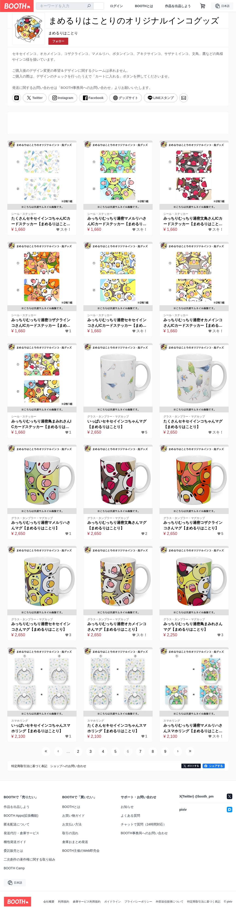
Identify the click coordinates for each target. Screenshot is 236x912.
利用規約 (63, 901)
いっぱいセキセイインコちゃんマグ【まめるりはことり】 (116, 424)
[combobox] (65, 6)
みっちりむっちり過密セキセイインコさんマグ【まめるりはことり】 (40, 626)
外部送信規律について (169, 901)
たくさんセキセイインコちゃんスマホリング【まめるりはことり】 (116, 728)
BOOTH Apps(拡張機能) (21, 815)
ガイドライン (112, 901)
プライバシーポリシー (138, 901)
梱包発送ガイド (15, 842)
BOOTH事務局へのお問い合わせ (144, 833)
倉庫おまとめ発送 (75, 842)
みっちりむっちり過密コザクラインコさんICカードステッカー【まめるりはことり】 (40, 323)
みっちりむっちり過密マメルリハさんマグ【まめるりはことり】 (40, 525)
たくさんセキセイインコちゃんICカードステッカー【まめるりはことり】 (40, 221)
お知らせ (127, 807)
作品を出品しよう (178, 6)
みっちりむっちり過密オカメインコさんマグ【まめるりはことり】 (116, 626)
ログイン (116, 6)
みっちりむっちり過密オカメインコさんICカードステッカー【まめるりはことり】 (192, 323)
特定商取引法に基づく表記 (203, 901)
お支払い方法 (72, 824)
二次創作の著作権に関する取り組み (29, 859)
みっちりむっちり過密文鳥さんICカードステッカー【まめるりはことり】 (192, 221)
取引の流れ (70, 833)
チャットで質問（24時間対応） (143, 824)
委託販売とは (13, 850)
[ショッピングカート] (203, 6)
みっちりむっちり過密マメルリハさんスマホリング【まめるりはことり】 (192, 728)
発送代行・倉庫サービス (21, 833)
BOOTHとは (144, 6)
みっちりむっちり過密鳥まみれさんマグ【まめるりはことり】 (192, 626)
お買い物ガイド (73, 815)
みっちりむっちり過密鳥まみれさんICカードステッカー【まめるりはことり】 (41, 424)
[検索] (89, 6)
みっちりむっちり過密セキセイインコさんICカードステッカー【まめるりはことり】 (116, 323)
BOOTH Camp (14, 868)
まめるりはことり (63, 33)
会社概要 (48, 901)
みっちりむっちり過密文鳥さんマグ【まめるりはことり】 (116, 525)
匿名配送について (17, 824)
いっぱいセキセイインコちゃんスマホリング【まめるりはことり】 (40, 728)
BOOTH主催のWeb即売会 (81, 850)
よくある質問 (130, 815)
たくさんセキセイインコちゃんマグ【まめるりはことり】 (192, 424)
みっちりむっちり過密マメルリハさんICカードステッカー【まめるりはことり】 (116, 221)
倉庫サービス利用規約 (86, 901)
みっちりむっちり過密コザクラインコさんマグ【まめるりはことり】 (192, 525)
